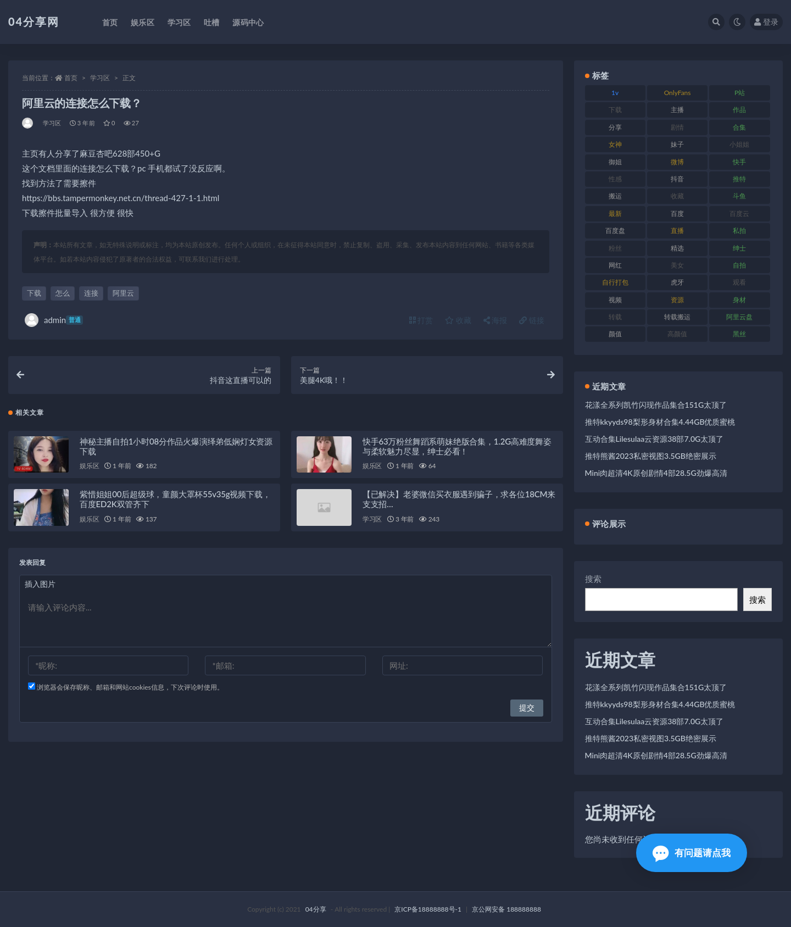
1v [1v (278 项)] (615, 92)
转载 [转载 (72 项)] (615, 317)
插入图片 (40, 585)
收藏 (458, 320)
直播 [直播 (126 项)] (677, 230)
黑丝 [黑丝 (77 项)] (739, 334)
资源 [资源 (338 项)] (677, 300)
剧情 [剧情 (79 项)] (677, 127)
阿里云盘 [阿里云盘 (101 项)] (739, 317)
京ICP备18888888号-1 (427, 909)
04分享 (315, 909)
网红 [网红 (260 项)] (615, 265)
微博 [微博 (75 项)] (677, 162)
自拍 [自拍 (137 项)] (739, 265)
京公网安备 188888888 (506, 909)
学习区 (100, 78)
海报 (495, 320)
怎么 (62, 292)
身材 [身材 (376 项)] (739, 300)
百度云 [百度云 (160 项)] (739, 213)
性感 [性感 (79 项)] (615, 179)
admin (54, 320)
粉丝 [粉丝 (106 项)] (615, 248)
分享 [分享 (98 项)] (615, 127)
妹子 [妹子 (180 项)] (677, 144)
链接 (531, 320)
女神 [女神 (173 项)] (615, 144)
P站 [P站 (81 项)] (739, 92)
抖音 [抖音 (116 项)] (677, 179)
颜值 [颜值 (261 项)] (615, 334)
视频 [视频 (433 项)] (615, 300)
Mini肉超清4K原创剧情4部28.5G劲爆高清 (656, 473)
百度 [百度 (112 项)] (677, 213)
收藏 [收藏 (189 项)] (677, 196)
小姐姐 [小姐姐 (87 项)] (739, 144)
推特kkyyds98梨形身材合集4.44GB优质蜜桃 (660, 421)
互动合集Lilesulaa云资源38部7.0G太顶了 (654, 438)
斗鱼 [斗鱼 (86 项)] (739, 196)
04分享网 (33, 21)
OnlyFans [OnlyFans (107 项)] (677, 92)
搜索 (593, 579)
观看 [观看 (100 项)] (739, 282)
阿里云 (123, 292)
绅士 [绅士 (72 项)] (739, 248)
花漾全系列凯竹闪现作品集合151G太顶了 (656, 404)
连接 (91, 292)
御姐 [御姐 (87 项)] (615, 162)
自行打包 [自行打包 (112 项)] (615, 282)
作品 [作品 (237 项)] (739, 110)
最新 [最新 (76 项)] (615, 213)
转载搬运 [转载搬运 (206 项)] (677, 317)
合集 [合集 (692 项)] (739, 127)
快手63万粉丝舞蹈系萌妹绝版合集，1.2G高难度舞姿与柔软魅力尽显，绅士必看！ (457, 447)
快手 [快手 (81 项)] (739, 162)
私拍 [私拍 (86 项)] (739, 230)
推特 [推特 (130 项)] (739, 179)
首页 (70, 78)
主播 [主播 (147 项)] (677, 110)
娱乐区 (89, 467)
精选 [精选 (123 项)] (677, 248)
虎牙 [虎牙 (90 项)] (677, 282)
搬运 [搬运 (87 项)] (615, 196)
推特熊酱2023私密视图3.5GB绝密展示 (650, 455)
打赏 (421, 320)
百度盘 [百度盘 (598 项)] (615, 230)
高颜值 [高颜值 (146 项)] (677, 334)
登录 (766, 21)
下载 (34, 292)
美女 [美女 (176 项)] (677, 265)
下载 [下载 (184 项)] (615, 110)
